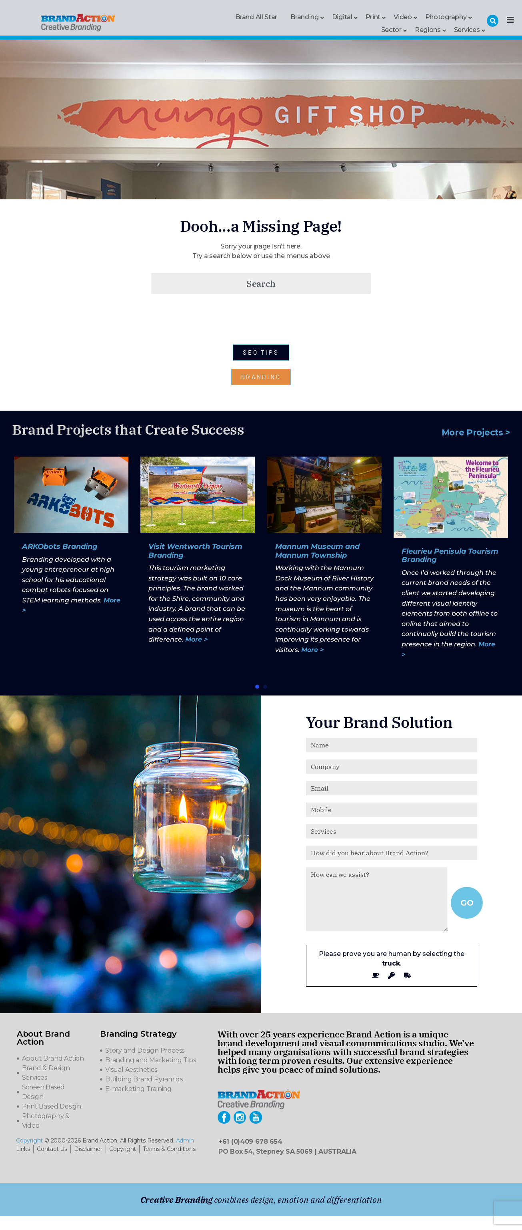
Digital (342, 16)
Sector (391, 29)
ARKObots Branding (60, 546)
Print (373, 16)
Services (467, 29)
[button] (257, 687)
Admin (185, 1140)
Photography (446, 16)
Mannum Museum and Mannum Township (317, 551)
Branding (304, 16)
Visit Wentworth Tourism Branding (195, 551)
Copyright (29, 1140)
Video (403, 16)
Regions (428, 29)
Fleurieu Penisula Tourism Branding (450, 555)
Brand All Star (256, 17)
